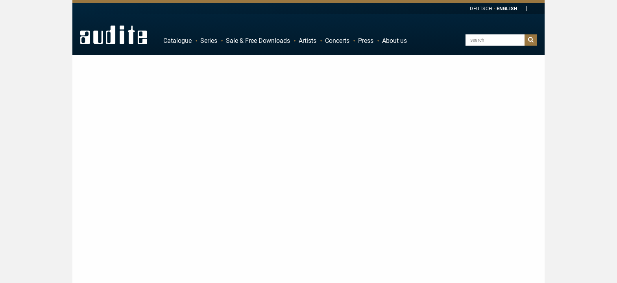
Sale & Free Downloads (258, 40)
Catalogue (177, 40)
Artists (307, 40)
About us (394, 40)
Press (365, 40)
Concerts (337, 40)
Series (208, 40)
